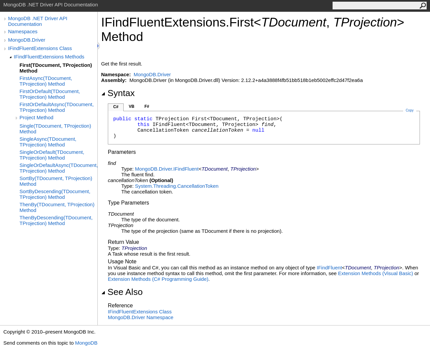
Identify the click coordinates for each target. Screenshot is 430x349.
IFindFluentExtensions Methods (49, 56)
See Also (122, 292)
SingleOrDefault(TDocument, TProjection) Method (51, 155)
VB (131, 106)
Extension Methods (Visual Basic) (375, 273)
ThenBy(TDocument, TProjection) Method (56, 207)
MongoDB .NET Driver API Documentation (37, 21)
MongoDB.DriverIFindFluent (167, 169)
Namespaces (23, 31)
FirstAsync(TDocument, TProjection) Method (45, 81)
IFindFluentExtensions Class (40, 48)
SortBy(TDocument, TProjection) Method (55, 181)
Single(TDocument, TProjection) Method (55, 128)
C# (115, 106)
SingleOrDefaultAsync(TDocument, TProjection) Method (58, 168)
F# (146, 106)
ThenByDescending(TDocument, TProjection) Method (56, 220)
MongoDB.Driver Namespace (140, 317)
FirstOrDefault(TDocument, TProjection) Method (49, 94)
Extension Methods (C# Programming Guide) (158, 279)
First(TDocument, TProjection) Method (55, 68)
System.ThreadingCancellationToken (176, 186)
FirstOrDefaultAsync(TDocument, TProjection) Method (56, 107)
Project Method (36, 117)
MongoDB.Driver (26, 40)
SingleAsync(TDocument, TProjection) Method (47, 141)
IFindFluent (329, 267)
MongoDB (86, 343)
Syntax (118, 93)
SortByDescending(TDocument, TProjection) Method (54, 194)
